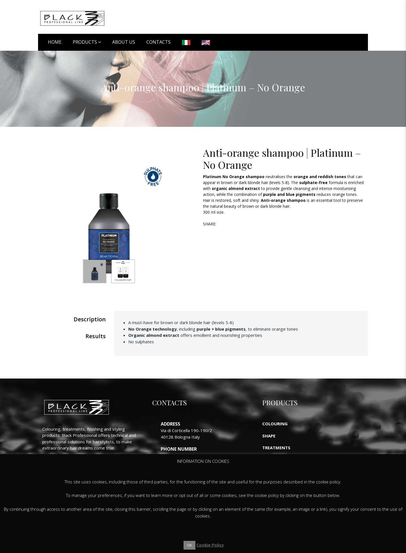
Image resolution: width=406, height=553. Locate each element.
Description (90, 319)
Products (85, 42)
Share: (209, 224)
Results (95, 336)
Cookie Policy (210, 545)
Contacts (158, 42)
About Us (123, 42)
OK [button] (189, 545)
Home (54, 42)
